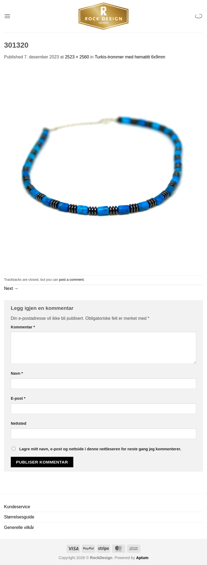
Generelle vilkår (19, 527)
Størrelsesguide (19, 517)
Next (11, 288)
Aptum (142, 558)
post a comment (71, 280)
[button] (7, 16)
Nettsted (18, 423)
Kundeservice (17, 506)
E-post (18, 398)
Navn (17, 373)
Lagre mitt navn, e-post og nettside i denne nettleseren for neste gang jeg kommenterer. (100, 449)
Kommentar (23, 327)
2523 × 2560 (77, 57)
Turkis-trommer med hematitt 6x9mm (130, 57)
